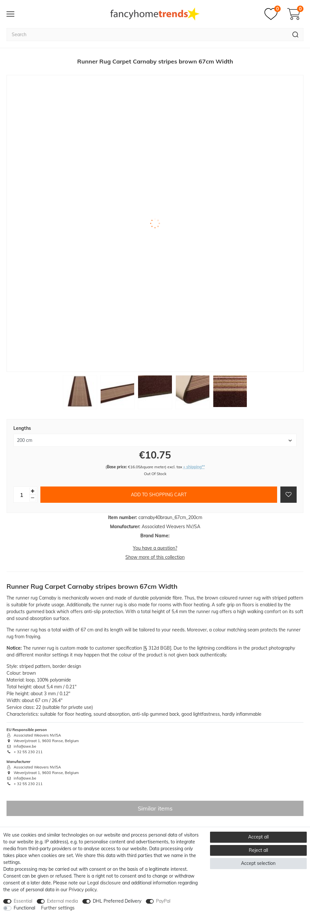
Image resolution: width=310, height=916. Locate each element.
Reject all (258, 850)
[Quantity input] (21, 494)
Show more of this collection (155, 557)
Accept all (258, 837)
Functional (24, 908)
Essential (23, 901)
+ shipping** (194, 466)
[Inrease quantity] (32, 491)
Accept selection (258, 863)
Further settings (58, 908)
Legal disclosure (104, 883)
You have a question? (155, 548)
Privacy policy (82, 890)
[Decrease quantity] (32, 498)
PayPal (163, 901)
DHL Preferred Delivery (117, 901)
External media (62, 901)
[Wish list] (272, 14)
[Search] (295, 34)
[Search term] (147, 34)
